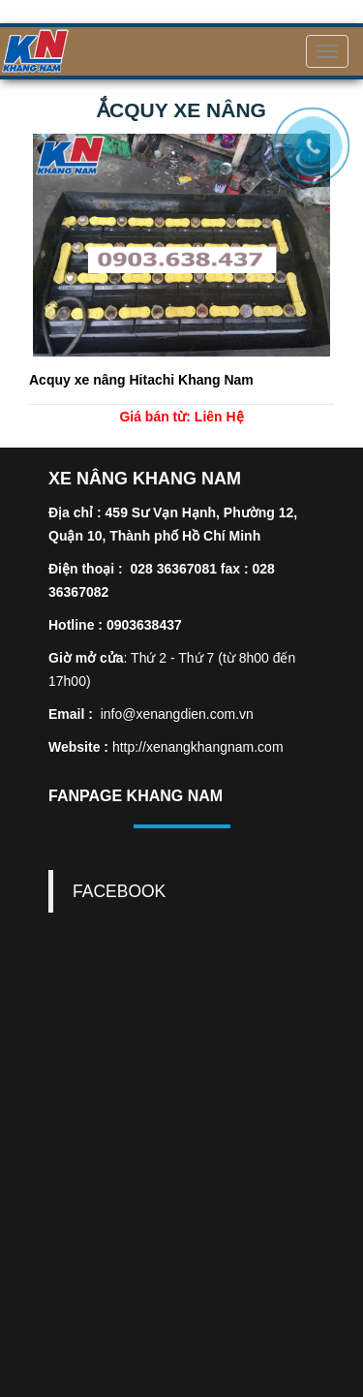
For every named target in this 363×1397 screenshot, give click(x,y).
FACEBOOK (119, 891)
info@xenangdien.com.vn (177, 714)
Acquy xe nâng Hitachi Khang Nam (141, 380)
